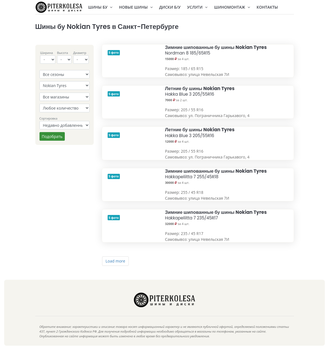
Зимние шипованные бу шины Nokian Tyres (216, 50)
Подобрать (52, 136)
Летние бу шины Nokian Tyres (199, 91)
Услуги (197, 7)
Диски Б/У (169, 7)
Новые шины (136, 7)
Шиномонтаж (232, 7)
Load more (115, 261)
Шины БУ (100, 7)
